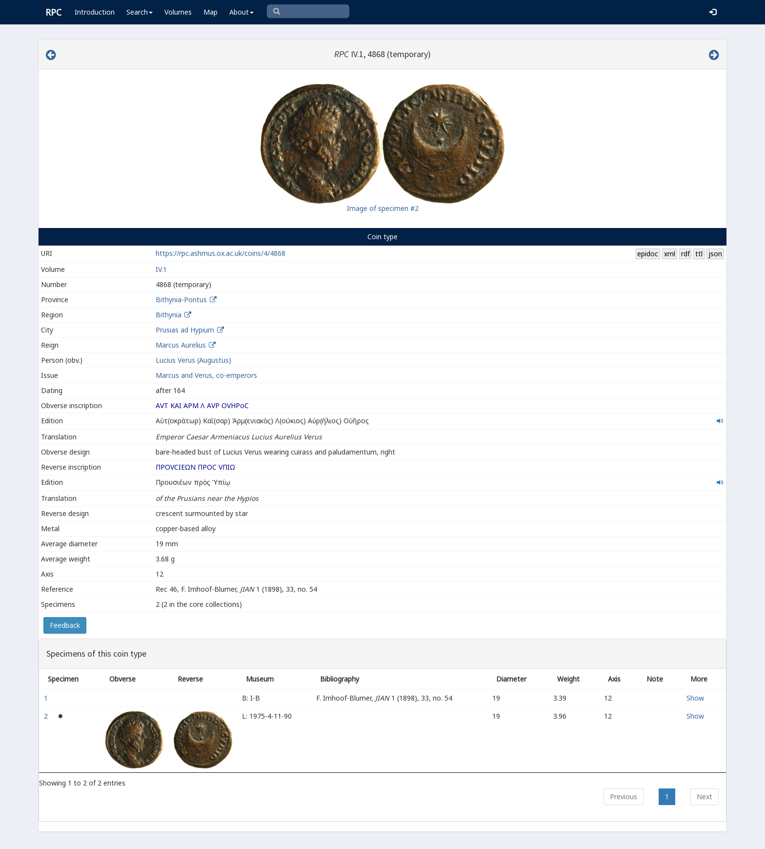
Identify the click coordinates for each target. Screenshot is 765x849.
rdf (685, 253)
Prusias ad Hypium (185, 329)
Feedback (65, 625)
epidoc (647, 253)
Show (695, 698)
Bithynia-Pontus (181, 299)
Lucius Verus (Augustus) (193, 360)
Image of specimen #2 (383, 208)
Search (139, 12)
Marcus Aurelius (181, 345)
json (715, 253)
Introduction (95, 12)
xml (669, 253)
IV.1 (161, 269)
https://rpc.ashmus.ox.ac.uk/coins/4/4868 (220, 253)
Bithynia (168, 314)
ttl (699, 253)
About (241, 12)
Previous (623, 796)
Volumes (178, 12)
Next (704, 796)
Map (210, 12)
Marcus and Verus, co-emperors (206, 375)
